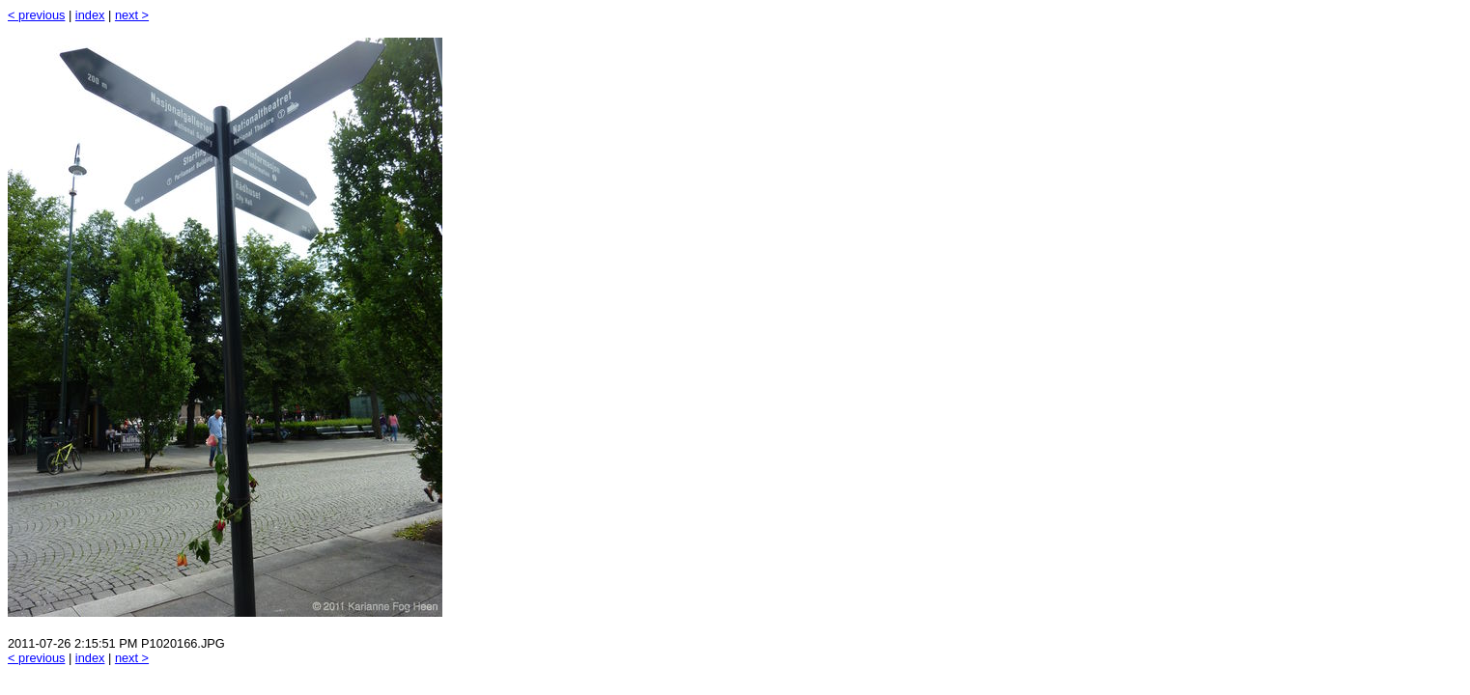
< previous (36, 15)
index (90, 15)
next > (132, 15)
